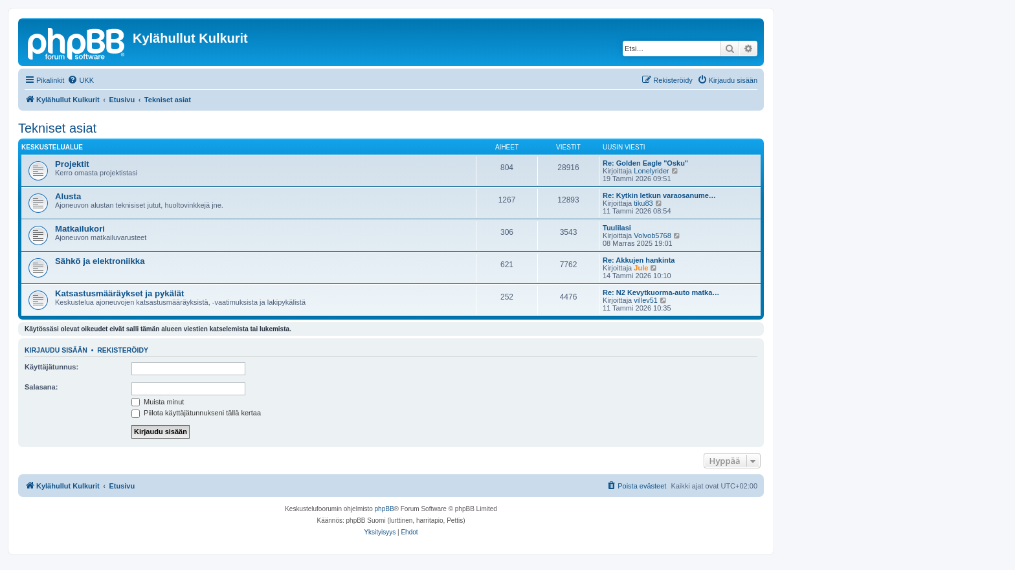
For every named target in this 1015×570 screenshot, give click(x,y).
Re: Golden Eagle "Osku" (645, 163)
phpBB (384, 508)
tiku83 (643, 203)
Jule (641, 268)
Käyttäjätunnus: (51, 367)
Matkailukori (80, 229)
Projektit (72, 164)
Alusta (68, 196)
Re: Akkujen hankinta (639, 260)
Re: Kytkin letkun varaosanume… (659, 195)
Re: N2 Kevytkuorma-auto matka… (661, 292)
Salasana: (41, 387)
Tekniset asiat (57, 128)
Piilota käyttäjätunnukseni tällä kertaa (196, 413)
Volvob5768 (652, 235)
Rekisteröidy (122, 350)
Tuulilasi (617, 228)
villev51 (646, 300)
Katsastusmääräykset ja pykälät (119, 293)
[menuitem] (80, 80)
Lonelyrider (651, 171)
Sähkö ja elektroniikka (100, 261)
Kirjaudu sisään (56, 350)
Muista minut (157, 402)
